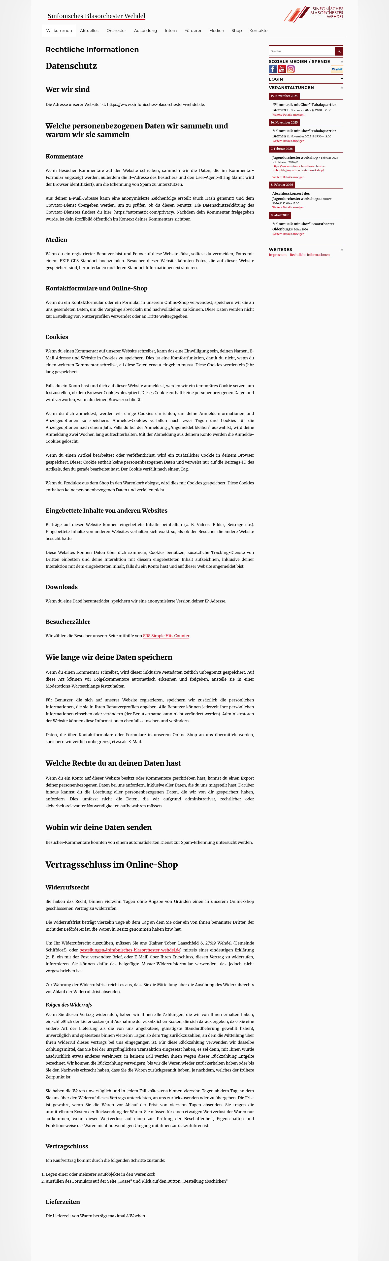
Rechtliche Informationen (310, 255)
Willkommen (59, 30)
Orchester (116, 30)
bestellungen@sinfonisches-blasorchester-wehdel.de (130, 949)
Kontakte (259, 30)
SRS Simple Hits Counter (166, 635)
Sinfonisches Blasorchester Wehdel (96, 16)
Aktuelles (89, 30)
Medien (216, 30)
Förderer (193, 30)
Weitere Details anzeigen (288, 114)
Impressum (278, 255)
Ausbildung (145, 30)
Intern (171, 30)
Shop (236, 30)
